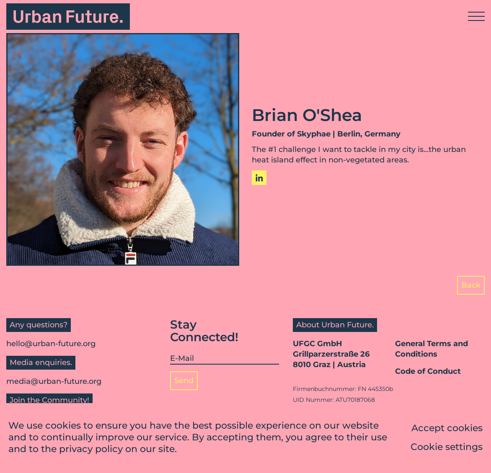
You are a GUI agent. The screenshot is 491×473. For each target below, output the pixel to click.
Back (471, 285)
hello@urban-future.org (51, 343)
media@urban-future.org (53, 381)
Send (184, 380)
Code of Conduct (428, 371)
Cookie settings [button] (447, 447)
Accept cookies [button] (447, 428)
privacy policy (91, 449)
